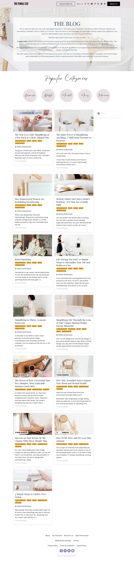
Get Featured (57, 549)
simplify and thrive (19, 147)
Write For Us (69, 549)
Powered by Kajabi (67, 572)
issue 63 (29, 145)
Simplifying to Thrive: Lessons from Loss (32, 325)
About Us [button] (113, 4)
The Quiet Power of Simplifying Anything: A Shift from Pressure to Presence (73, 138)
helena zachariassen (20, 145)
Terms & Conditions (67, 559)
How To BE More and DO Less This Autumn (73, 448)
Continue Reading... (21, 165)
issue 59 (29, 207)
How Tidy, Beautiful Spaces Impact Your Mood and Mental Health (73, 389)
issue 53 (70, 272)
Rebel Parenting (24, 262)
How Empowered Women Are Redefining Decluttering (31, 202)
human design (71, 334)
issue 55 (29, 265)
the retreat (46, 395)
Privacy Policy (53, 559)
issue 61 (70, 145)
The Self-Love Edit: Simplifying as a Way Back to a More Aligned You (32, 138)
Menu (80, 4)
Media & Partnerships (63, 554)
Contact (76, 554)
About (48, 549)
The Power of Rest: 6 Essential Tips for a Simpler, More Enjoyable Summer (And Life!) (32, 389)
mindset (40, 145)
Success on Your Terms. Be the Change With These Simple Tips (32, 450)
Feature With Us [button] (65, 4)
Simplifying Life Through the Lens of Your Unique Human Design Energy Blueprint (72, 327)
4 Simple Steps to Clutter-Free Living (32, 509)
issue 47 (78, 334)
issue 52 (29, 330)
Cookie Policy (81, 559)
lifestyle (34, 145)
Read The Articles (82, 549)
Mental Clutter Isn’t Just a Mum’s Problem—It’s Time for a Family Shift (73, 204)
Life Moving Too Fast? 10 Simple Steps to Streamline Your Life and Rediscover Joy (72, 265)
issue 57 (70, 210)
